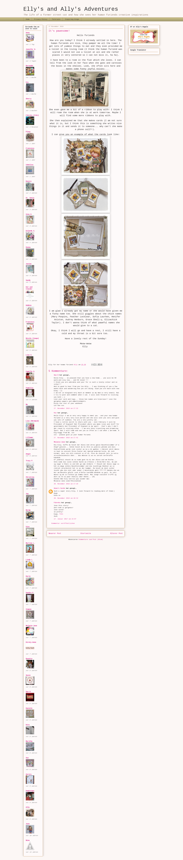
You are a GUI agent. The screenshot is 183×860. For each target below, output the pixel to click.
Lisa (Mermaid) (32, 421)
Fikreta (57, 503)
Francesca (30, 148)
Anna (28, 33)
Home (28, 19)
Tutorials (56, 19)
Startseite (85, 533)
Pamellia (29, 388)
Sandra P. (30, 593)
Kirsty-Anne (31, 642)
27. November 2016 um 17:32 (66, 408)
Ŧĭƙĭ (61, 514)
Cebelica (29, 165)
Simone (28, 609)
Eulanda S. (30, 231)
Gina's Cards (59, 488)
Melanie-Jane (59, 442)
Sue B (56, 375)
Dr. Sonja (30, 198)
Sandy (28, 280)
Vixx (28, 527)
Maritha (29, 741)
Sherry (28, 99)
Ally (28, 807)
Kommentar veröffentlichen (63, 523)
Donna (28, 247)
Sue (27, 758)
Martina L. (30, 543)
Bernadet (29, 66)
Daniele (29, 708)
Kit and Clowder (29, 288)
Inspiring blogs (72, 19)
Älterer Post (116, 533)
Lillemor (29, 437)
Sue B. (28, 692)
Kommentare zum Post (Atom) (91, 539)
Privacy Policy (40, 19)
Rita (28, 725)
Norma (28, 510)
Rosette (29, 659)
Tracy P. (29, 461)
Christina (30, 477)
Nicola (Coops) (32, 338)
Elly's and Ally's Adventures (70, 9)
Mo (27, 404)
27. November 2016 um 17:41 (66, 438)
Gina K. (29, 214)
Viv (55, 413)
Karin (28, 576)
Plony (28, 132)
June (28, 824)
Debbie (28, 305)
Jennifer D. (31, 49)
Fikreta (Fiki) (32, 115)
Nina (28, 840)
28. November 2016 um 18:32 (66, 498)
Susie (28, 675)
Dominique (30, 791)
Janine (28, 264)
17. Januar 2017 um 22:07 (65, 519)
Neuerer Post (55, 533)
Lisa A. (29, 355)
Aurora (28, 774)
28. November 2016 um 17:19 (66, 484)
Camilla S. (30, 371)
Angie (28, 454)
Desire (28, 181)
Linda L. (29, 560)
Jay (27, 494)
